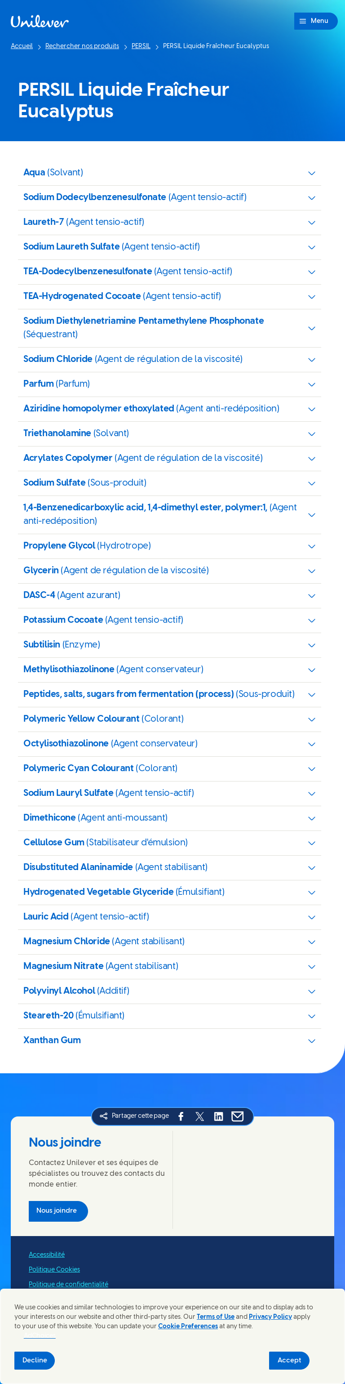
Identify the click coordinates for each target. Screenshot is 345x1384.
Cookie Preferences (188, 1326)
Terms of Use (215, 1317)
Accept (289, 1360)
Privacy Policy (270, 1317)
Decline (34, 1360)
